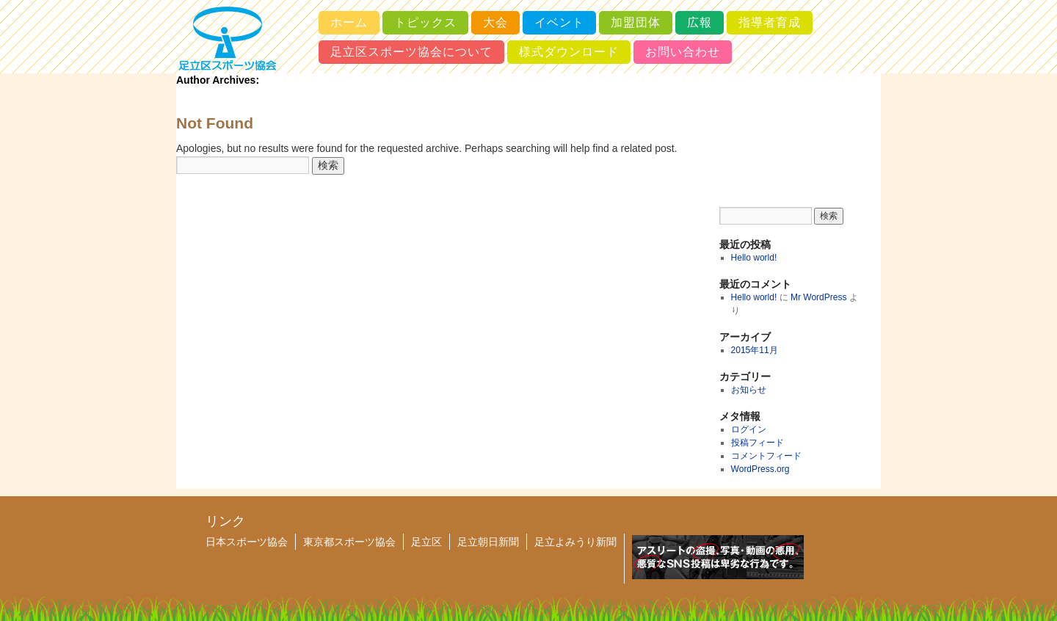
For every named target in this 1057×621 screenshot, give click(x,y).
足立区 (426, 542)
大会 (495, 22)
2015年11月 (754, 350)
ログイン (748, 429)
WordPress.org (760, 469)
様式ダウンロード (569, 52)
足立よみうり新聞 (575, 542)
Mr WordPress (818, 297)
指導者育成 (769, 22)
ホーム (349, 22)
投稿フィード (757, 442)
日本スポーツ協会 (247, 542)
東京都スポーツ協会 (349, 542)
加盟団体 (636, 22)
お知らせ (748, 390)
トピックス (425, 22)
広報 (699, 22)
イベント (559, 22)
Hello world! (754, 258)
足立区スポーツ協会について (411, 52)
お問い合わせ (682, 52)
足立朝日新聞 (488, 542)
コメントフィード (766, 456)
